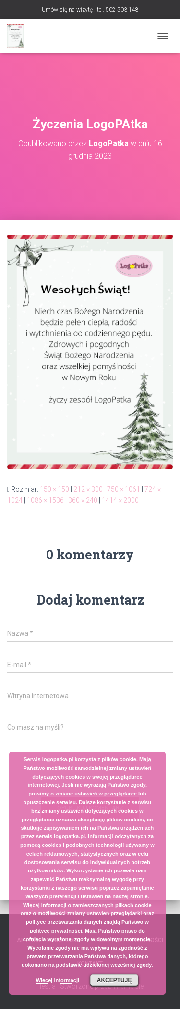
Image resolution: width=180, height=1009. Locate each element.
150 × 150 (54, 489)
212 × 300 (88, 489)
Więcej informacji (57, 980)
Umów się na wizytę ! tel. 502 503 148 (90, 9)
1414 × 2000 (120, 500)
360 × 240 (82, 500)
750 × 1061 (123, 489)
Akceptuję (114, 980)
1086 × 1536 (45, 500)
